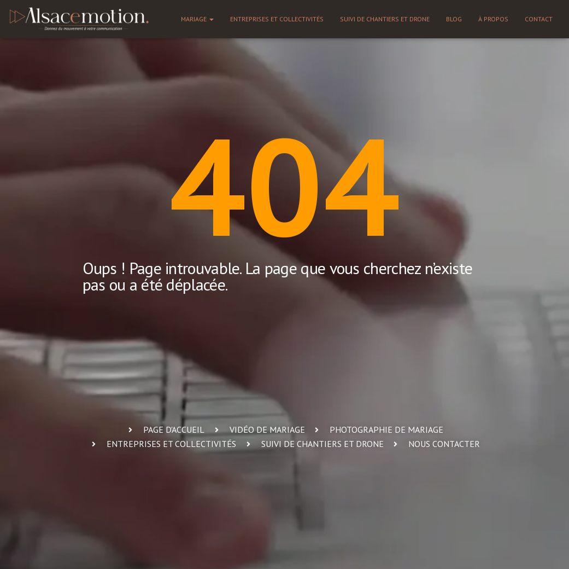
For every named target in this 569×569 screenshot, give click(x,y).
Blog (454, 19)
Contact (539, 19)
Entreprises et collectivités (277, 19)
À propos (493, 19)
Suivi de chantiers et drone (385, 19)
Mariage (197, 19)
